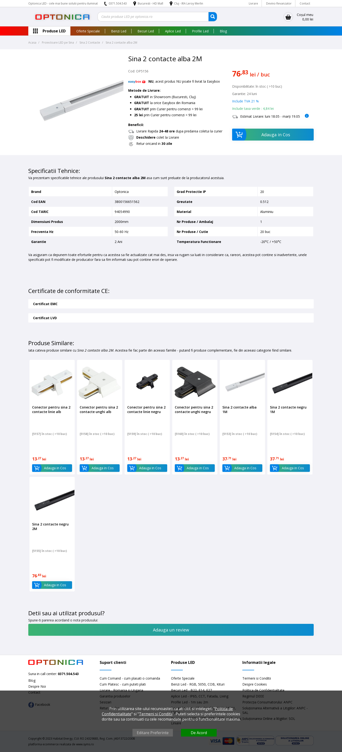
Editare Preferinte (153, 732)
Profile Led (200, 31)
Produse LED (54, 31)
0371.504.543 (118, 3)
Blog (223, 31)
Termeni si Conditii (256, 678)
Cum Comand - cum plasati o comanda (130, 678)
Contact (305, 3)
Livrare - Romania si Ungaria (121, 690)
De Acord (199, 732)
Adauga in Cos (261, 135)
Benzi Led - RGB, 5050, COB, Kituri (198, 684)
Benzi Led (118, 31)
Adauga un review (171, 630)
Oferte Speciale (88, 31)
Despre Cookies (254, 684)
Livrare (253, 3)
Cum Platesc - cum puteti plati (123, 684)
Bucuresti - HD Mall (151, 3)
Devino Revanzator (279, 3)
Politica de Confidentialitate (263, 690)
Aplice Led (173, 31)
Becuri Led (145, 31)
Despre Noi (37, 686)
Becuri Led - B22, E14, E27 (191, 690)
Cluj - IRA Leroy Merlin (188, 3)
